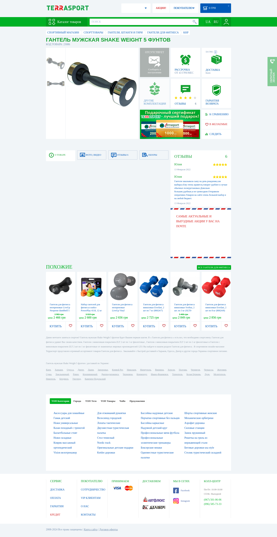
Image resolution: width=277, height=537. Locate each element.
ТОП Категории (60, 401)
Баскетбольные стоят (65, 432)
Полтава (183, 369)
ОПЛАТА (55, 498)
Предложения (137, 401)
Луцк (207, 374)
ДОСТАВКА (57, 489)
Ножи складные (62, 437)
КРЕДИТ (55, 514)
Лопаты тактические (108, 423)
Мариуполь (145, 369)
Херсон (171, 369)
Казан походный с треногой (69, 428)
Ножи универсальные (66, 423)
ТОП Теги (90, 401)
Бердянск (63, 379)
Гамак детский (62, 418)
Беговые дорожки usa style (199, 447)
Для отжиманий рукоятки (111, 413)
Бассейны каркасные (152, 423)
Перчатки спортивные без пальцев (160, 418)
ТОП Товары (108, 401)
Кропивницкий (90, 374)
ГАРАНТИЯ (57, 506)
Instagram (181, 501)
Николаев (131, 369)
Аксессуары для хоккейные (69, 413)
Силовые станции (194, 428)
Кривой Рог (117, 369)
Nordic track (103, 442)
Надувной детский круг (154, 428)
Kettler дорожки (106, 452)
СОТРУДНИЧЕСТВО (93, 489)
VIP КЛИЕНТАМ (91, 498)
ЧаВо (122, 401)
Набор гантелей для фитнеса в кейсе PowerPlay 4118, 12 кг (91, 307)
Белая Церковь (193, 374)
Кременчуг (142, 374)
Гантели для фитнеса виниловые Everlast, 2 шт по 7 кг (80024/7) (153, 307)
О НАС (85, 506)
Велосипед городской (109, 418)
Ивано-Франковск (159, 374)
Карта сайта (90, 529)
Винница (159, 369)
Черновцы (128, 374)
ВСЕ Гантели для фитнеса (214, 267)
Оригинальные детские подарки (115, 447)
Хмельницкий (62, 374)
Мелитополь (220, 374)
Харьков (59, 369)
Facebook (181, 490)
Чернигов (195, 369)
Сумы (48, 374)
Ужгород (76, 379)
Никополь (50, 379)
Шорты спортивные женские (200, 413)
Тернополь (177, 374)
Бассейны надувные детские (157, 413)
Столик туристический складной (202, 452)
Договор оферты (108, 529)
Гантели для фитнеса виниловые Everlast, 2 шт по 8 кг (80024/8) (215, 307)
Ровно (76, 374)
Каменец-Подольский (95, 379)
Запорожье (103, 369)
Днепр (81, 369)
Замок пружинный (194, 432)
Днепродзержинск (110, 374)
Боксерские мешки (151, 447)
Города (77, 401)
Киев (48, 369)
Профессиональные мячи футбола (160, 432)
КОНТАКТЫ (88, 514)
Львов (91, 369)
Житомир (221, 369)
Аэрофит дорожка (194, 423)
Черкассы (208, 369)
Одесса (70, 369)
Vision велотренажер (65, 452)
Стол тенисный (105, 437)
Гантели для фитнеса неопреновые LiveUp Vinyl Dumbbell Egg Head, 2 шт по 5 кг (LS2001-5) (122, 310)
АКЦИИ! (161, 8)
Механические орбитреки (198, 418)
